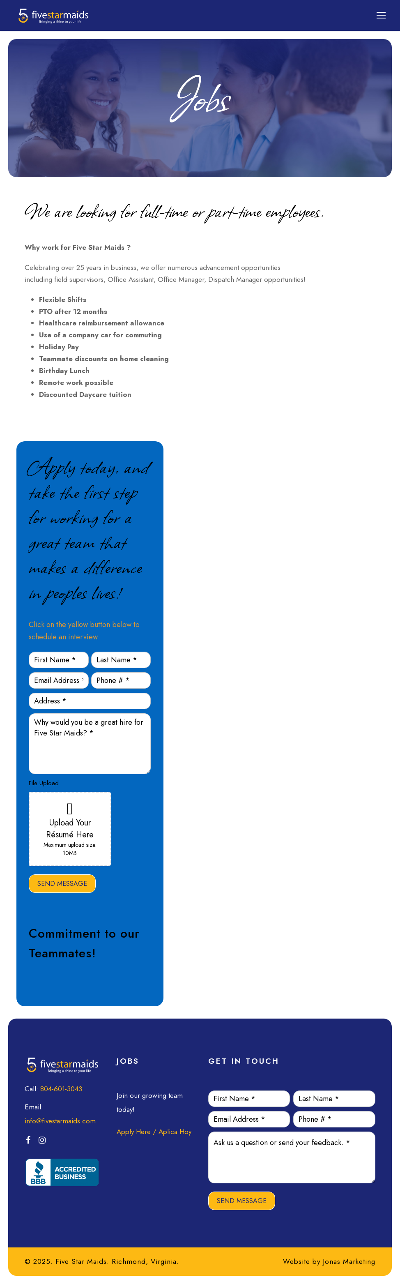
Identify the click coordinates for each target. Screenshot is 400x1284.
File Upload (44, 783)
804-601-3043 (61, 1089)
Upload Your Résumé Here (70, 829)
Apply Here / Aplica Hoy (154, 1131)
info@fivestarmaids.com (60, 1121)
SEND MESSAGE (62, 883)
